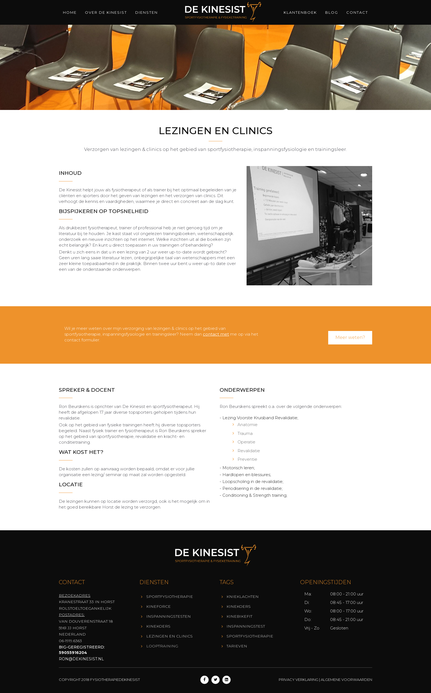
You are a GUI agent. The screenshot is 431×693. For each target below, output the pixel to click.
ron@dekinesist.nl (81, 658)
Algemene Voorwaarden (346, 679)
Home (70, 12)
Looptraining (162, 646)
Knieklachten (242, 596)
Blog (331, 12)
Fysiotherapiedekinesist (115, 679)
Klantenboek (300, 12)
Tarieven (236, 646)
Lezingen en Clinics (169, 636)
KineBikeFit (239, 616)
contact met (216, 334)
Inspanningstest (245, 626)
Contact (357, 12)
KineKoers (158, 626)
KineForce (158, 606)
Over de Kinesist (106, 12)
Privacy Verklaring (298, 679)
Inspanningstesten (168, 616)
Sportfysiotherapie (169, 596)
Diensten (146, 12)
